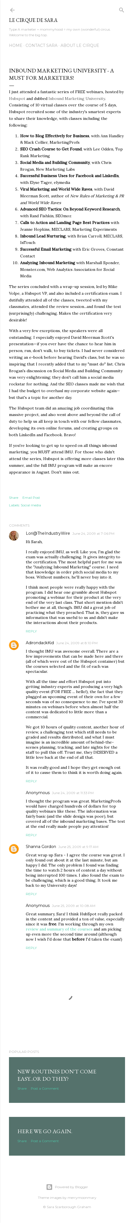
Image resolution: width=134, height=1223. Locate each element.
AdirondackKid (40, 642)
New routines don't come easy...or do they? (56, 1075)
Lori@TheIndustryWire (48, 533)
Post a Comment (45, 1088)
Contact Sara (41, 45)
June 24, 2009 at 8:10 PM (77, 643)
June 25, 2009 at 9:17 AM (78, 847)
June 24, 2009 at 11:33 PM (73, 793)
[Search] (121, 8)
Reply (31, 631)
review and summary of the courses (60, 929)
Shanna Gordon (41, 846)
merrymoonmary (82, 1197)
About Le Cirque (80, 45)
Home (15, 45)
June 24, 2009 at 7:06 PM (93, 533)
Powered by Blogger (67, 1187)
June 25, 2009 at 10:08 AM (73, 906)
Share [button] (13, 497)
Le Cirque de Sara (33, 20)
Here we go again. (44, 1131)
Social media (31, 505)
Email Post (31, 497)
